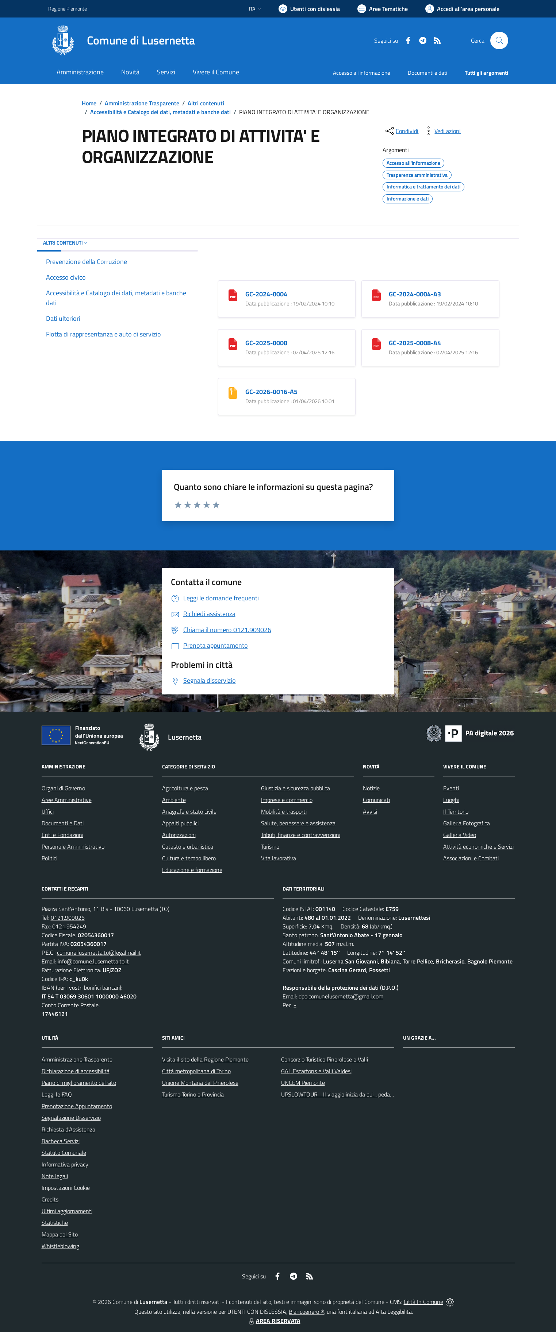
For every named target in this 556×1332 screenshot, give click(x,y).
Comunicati (376, 799)
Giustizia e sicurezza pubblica (295, 788)
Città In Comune (423, 1301)
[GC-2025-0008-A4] (376, 343)
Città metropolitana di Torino (196, 1071)
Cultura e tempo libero (189, 858)
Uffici (48, 811)
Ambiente (174, 799)
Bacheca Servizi (61, 1141)
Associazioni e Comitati (471, 858)
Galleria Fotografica (466, 823)
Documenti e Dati (63, 823)
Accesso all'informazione (361, 73)
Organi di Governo (63, 788)
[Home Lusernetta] (121, 40)
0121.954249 (69, 926)
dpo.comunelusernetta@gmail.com (341, 996)
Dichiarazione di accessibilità (76, 1071)
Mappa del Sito (60, 1234)
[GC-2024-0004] (233, 295)
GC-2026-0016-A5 (271, 392)
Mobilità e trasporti (284, 811)
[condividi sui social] (401, 131)
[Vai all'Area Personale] (462, 8)
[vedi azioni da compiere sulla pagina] (441, 131)
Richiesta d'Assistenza (68, 1129)
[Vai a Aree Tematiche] (383, 8)
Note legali (55, 1176)
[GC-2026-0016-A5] (233, 392)
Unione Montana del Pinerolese (200, 1082)
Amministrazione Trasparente (142, 103)
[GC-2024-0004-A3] (376, 295)
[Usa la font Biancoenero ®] (309, 8)
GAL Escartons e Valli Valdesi (316, 1071)
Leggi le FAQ (57, 1094)
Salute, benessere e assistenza (298, 823)
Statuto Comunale (64, 1152)
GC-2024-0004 (266, 294)
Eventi (451, 788)
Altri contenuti (206, 103)
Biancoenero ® (306, 1311)
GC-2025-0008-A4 (415, 343)
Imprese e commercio (286, 799)
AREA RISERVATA (273, 1320)
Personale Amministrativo (73, 846)
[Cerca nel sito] (499, 40)
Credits (50, 1199)
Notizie (371, 788)
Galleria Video (459, 834)
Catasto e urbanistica (187, 846)
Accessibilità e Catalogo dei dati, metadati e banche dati (160, 112)
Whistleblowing (60, 1246)
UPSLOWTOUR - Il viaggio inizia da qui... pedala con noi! (348, 1094)
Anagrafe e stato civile (189, 811)
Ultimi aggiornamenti (67, 1211)
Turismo (270, 846)
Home (89, 103)
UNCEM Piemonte (303, 1082)
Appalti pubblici (180, 823)
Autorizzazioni (179, 834)
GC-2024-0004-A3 (415, 294)
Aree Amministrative (67, 799)
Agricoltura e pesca (185, 788)
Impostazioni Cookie (66, 1187)
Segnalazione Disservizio (71, 1117)
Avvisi (370, 811)
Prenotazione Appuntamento (77, 1106)
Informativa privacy (65, 1164)
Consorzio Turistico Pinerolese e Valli (324, 1059)
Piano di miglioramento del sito (79, 1082)
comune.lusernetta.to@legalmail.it (99, 952)
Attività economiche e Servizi (478, 846)
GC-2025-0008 (266, 343)
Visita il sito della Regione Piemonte (205, 1059)
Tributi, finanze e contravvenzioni (300, 834)
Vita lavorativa (278, 858)
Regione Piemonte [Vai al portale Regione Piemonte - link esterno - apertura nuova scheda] (67, 8)
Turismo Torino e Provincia (193, 1094)
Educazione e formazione (192, 869)
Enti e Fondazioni (62, 834)
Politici (49, 858)
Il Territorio (455, 811)
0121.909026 (68, 917)
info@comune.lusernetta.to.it (93, 961)
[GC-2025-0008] (233, 343)
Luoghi (451, 799)
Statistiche (55, 1222)
